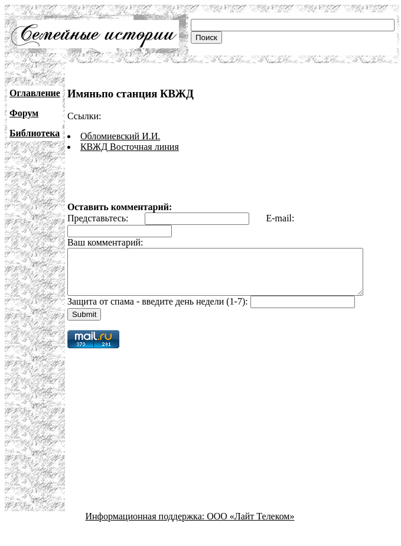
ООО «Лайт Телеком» (250, 525)
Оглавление (34, 93)
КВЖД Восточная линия (129, 147)
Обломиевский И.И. (120, 136)
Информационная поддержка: (146, 525)
